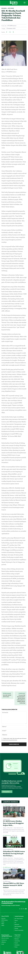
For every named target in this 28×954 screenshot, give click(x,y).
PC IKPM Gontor (6, 881)
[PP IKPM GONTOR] (14, 3)
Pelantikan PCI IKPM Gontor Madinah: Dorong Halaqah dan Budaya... (14, 853)
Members (17, 938)
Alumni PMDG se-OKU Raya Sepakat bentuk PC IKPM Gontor (13, 885)
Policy (16, 947)
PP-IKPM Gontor (11, 25)
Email (2, 944)
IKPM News (11, 8)
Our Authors (17, 936)
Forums (16, 942)
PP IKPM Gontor (20, 785)
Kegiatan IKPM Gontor (8, 849)
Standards (17, 945)
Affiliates (3, 942)
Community (17, 940)
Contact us (4, 940)
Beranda (4, 8)
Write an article (5, 938)
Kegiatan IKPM (6, 819)
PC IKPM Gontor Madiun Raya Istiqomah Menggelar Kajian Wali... (13, 823)
